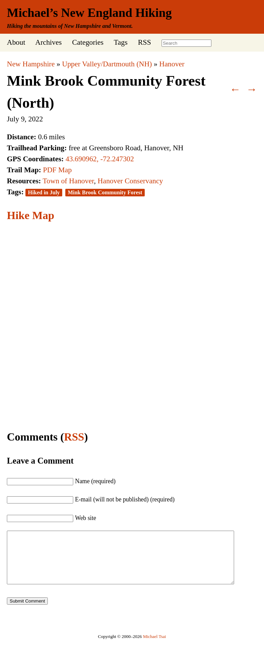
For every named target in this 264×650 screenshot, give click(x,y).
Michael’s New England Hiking (89, 13)
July (13, 119)
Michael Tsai (154, 646)
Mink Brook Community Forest (105, 192)
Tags (121, 42)
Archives (48, 42)
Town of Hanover (68, 181)
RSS (144, 42)
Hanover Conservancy (130, 181)
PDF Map (57, 170)
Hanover (171, 64)
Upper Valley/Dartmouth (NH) (107, 64)
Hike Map (30, 215)
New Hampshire (31, 64)
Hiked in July (43, 192)
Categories (87, 42)
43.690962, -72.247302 (100, 159)
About (16, 42)
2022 (35, 119)
